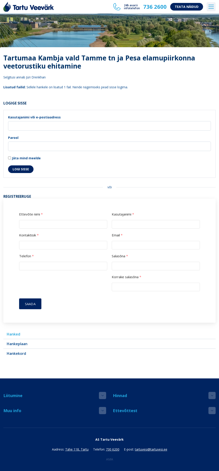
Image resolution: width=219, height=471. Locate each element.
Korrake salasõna (126, 277)
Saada (30, 304)
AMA (109, 459)
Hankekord (16, 353)
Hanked (13, 334)
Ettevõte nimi (31, 214)
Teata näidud (187, 6)
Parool (13, 138)
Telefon (26, 256)
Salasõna (120, 256)
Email (117, 235)
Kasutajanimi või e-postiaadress (34, 117)
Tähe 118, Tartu (77, 449)
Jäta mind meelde (24, 158)
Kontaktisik (29, 235)
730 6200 (112, 449)
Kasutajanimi (123, 214)
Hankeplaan (17, 343)
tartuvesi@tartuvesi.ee (151, 449)
